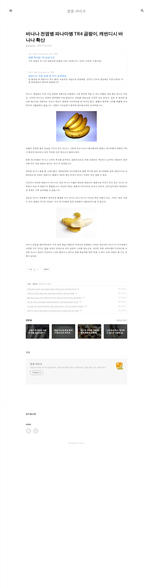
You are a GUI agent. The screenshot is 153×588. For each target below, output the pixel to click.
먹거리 (35, 422)
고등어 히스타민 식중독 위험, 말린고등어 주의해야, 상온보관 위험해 (50, 432)
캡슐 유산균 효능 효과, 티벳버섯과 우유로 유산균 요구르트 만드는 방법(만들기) (54, 436)
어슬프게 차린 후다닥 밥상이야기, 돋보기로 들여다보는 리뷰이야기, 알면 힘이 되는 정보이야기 (68, 506)
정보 (29, 422)
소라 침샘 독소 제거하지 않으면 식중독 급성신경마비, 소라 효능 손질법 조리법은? (55, 445)
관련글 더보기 (121, 458)
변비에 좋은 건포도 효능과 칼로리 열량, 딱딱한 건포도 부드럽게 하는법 (51, 428)
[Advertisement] (76, 72)
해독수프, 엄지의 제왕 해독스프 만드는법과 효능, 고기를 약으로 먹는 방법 (53, 449)
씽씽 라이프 (36, 502)
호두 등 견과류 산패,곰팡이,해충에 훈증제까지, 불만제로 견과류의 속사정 (52, 441)
